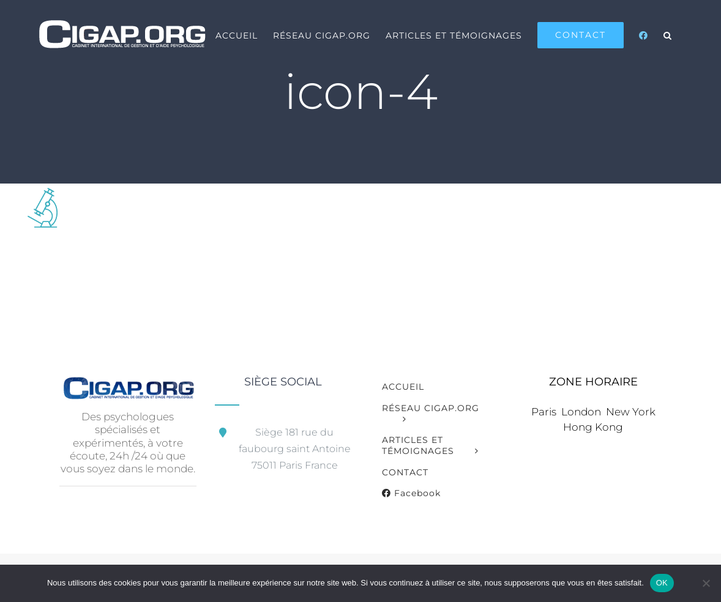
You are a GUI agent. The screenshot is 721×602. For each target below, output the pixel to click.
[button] (667, 35)
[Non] (706, 583)
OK (662, 582)
